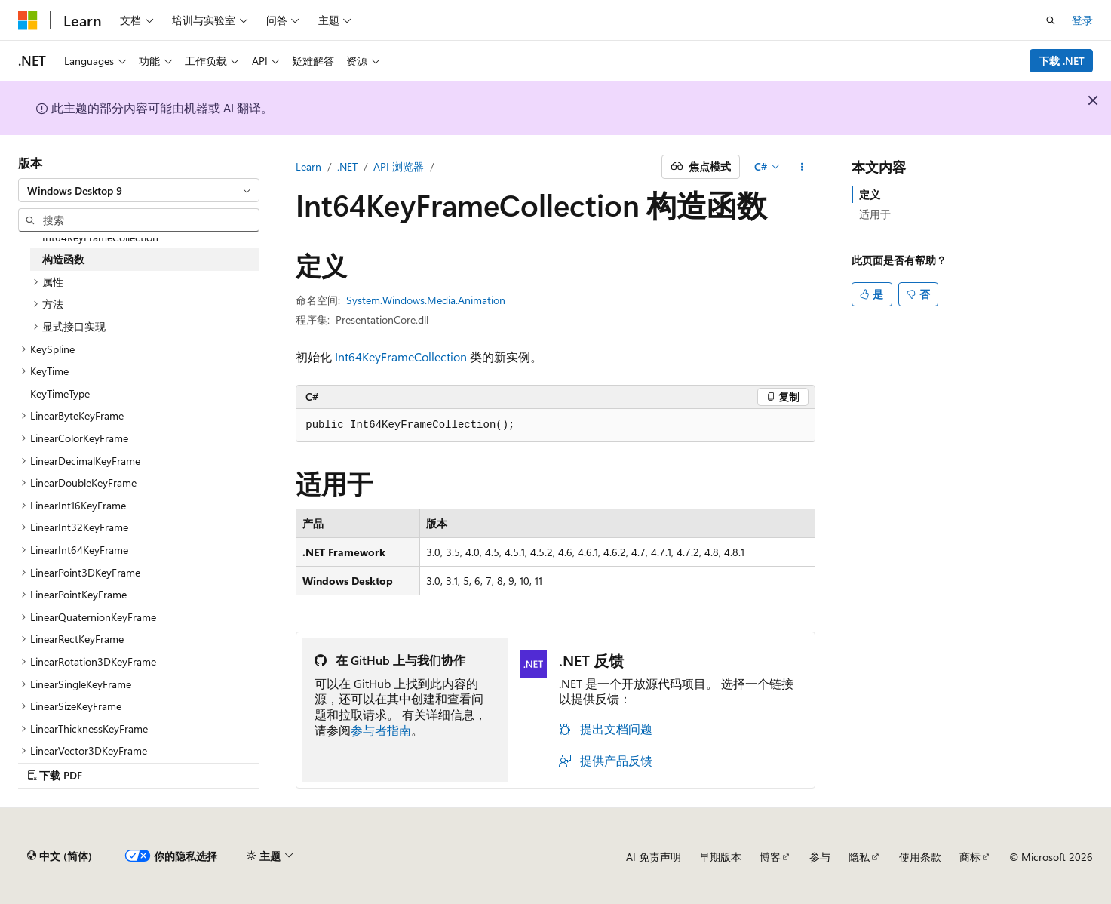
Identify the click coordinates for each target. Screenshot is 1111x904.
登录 (1082, 20)
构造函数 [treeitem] (63, 259)
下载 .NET (1062, 61)
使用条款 (920, 857)
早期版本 (720, 857)
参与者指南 (381, 730)
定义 (869, 194)
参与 (819, 857)
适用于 (875, 214)
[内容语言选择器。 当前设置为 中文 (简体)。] (59, 856)
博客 (770, 857)
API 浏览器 (398, 166)
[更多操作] (802, 167)
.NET (347, 166)
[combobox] (138, 190)
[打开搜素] (1051, 20)
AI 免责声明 (653, 857)
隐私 (859, 857)
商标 (970, 857)
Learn (308, 166)
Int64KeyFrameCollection (401, 356)
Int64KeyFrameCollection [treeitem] (100, 237)
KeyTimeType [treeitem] (60, 393)
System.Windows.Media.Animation (425, 300)
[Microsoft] (28, 20)
